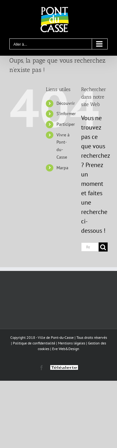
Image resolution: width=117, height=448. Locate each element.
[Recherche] (103, 247)
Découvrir (65, 103)
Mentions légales (71, 343)
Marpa (62, 168)
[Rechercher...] (90, 247)
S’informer (66, 113)
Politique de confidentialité (34, 343)
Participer (65, 124)
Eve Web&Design (65, 348)
